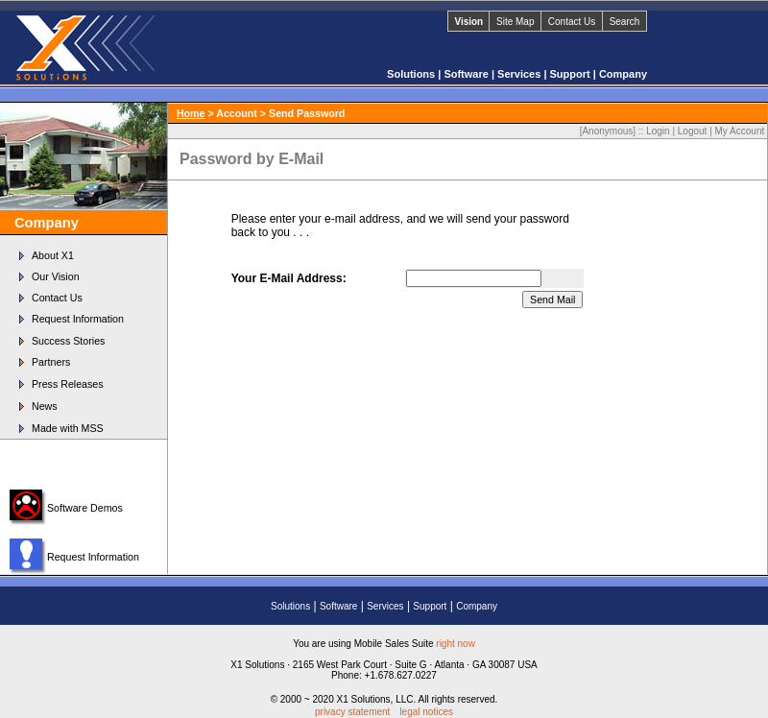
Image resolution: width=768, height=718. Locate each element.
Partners (51, 362)
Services (520, 74)
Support (571, 74)
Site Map (515, 21)
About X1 (53, 255)
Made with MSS (68, 428)
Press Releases (68, 384)
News (45, 406)
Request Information (78, 318)
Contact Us (571, 21)
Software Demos (85, 508)
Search (625, 21)
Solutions (412, 74)
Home (191, 113)
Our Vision (56, 276)
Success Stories (68, 341)
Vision (468, 21)
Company (623, 74)
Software (468, 74)
